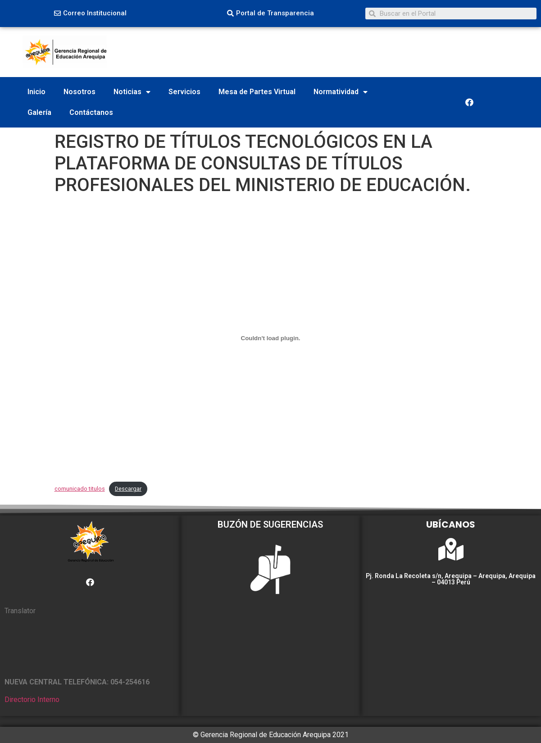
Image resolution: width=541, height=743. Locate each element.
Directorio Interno (32, 699)
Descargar (128, 488)
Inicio (36, 91)
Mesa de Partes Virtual (257, 91)
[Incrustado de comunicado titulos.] (271, 338)
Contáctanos (91, 112)
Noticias (132, 92)
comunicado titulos (80, 488)
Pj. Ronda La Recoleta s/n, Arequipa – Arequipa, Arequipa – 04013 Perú (451, 579)
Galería (39, 112)
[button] (90, 14)
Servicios (184, 91)
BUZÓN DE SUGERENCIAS (270, 524)
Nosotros (79, 91)
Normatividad (341, 92)
